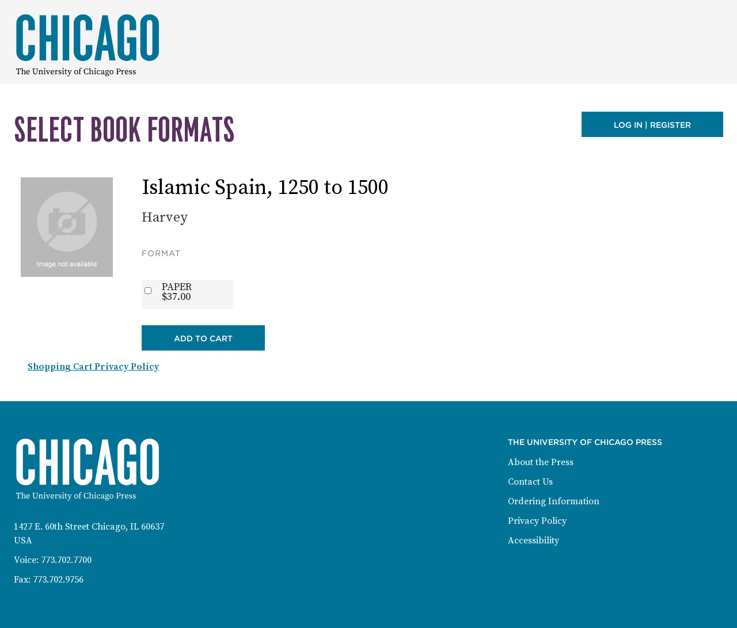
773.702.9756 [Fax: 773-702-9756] (58, 579)
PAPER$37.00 (177, 292)
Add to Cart (203, 338)
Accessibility (533, 540)
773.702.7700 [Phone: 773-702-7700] (66, 560)
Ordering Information (553, 501)
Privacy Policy (537, 521)
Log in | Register (652, 125)
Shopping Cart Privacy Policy (93, 366)
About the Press (540, 462)
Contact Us (530, 482)
